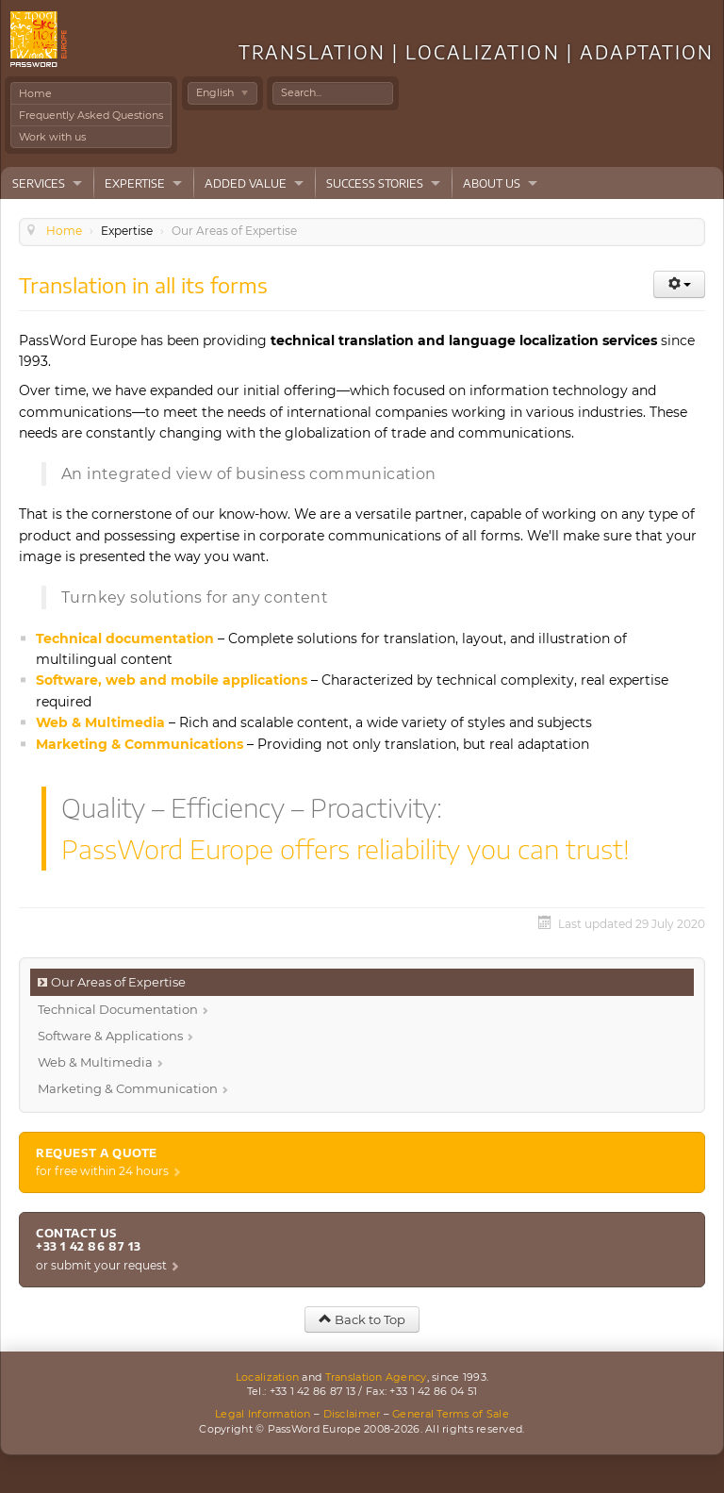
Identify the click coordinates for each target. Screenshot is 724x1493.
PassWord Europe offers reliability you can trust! (345, 848)
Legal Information (263, 1413)
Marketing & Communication (128, 1088)
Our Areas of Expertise (118, 981)
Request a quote (96, 1153)
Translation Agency (376, 1377)
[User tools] (679, 284)
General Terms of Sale (450, 1413)
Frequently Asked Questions (91, 115)
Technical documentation (125, 638)
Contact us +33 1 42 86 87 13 (88, 1240)
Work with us (52, 136)
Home (35, 93)
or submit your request (101, 1265)
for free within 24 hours (102, 1171)
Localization (267, 1377)
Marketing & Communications (139, 744)
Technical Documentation (118, 1009)
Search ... (272, 82)
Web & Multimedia (100, 722)
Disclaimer (352, 1413)
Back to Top (362, 1319)
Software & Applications (110, 1035)
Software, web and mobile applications (171, 680)
